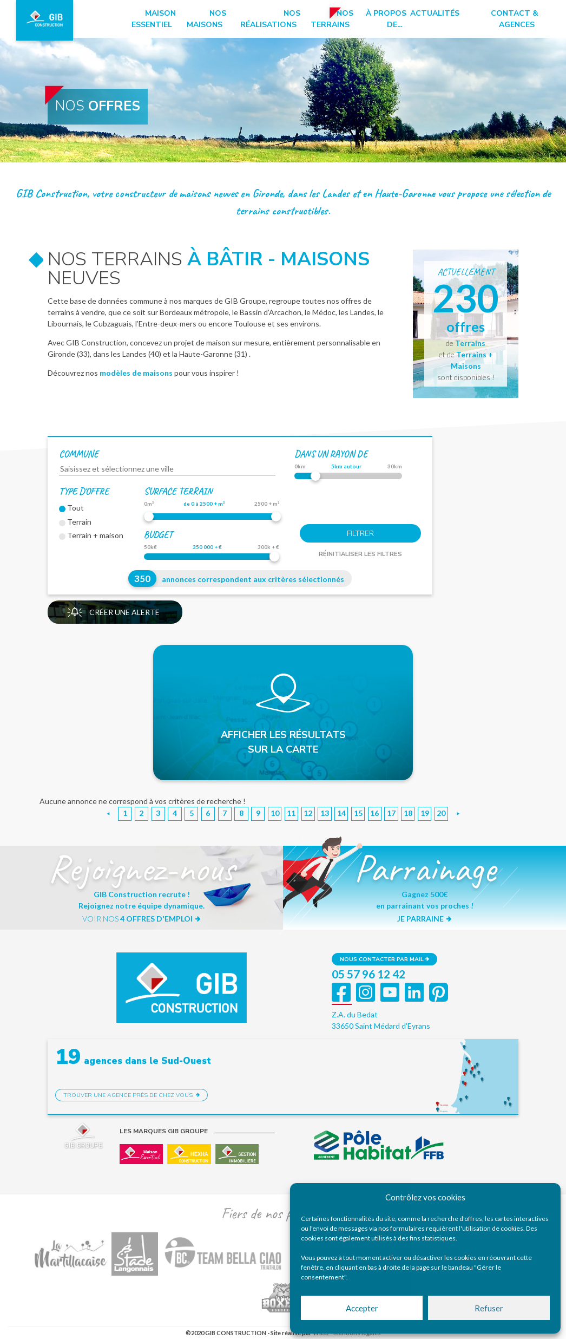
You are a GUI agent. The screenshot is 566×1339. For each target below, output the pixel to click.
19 (424, 813)
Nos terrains (332, 19)
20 (441, 813)
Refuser (489, 1308)
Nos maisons (206, 19)
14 (341, 813)
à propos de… (386, 19)
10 (275, 813)
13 (324, 813)
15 (358, 813)
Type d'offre (84, 491)
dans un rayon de (330, 454)
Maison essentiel (153, 19)
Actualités (434, 13)
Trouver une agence (131, 1095)
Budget (158, 534)
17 (391, 813)
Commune (78, 454)
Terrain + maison (91, 535)
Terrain (75, 521)
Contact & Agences (514, 19)
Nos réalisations (270, 19)
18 (408, 813)
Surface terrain (178, 491)
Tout (71, 507)
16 (374, 813)
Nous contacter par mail (384, 959)
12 (308, 813)
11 (291, 813)
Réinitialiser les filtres (360, 554)
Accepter (362, 1308)
